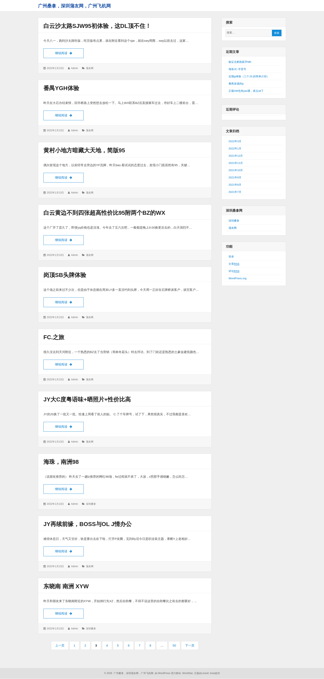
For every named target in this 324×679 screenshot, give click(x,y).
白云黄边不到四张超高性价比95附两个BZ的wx (104, 213)
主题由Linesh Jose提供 (207, 673)
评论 (234, 271)
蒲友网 (89, 68)
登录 (231, 256)
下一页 (189, 646)
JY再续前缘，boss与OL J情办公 (87, 524)
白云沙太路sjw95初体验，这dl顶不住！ (97, 26)
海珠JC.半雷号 (237, 69)
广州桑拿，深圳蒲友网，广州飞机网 (74, 5)
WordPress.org (237, 278)
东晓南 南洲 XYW (66, 586)
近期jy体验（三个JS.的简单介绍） (249, 76)
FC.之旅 (53, 337)
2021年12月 (236, 155)
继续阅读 (69, 53)
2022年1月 (235, 148)
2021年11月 (236, 163)
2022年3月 (235, 141)
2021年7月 (235, 191)
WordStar (187, 673)
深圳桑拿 (91, 504)
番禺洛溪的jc (236, 83)
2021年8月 (235, 184)
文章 (234, 264)
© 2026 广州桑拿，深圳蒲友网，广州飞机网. (129, 673)
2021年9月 (235, 177)
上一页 (59, 646)
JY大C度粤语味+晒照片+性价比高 (87, 399)
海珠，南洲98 (61, 462)
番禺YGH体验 (61, 88)
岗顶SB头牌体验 (64, 275)
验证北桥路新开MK (240, 61)
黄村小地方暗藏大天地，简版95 (84, 150)
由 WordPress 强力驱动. (168, 673)
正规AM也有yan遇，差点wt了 (246, 90)
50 (176, 647)
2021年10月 (236, 170)
